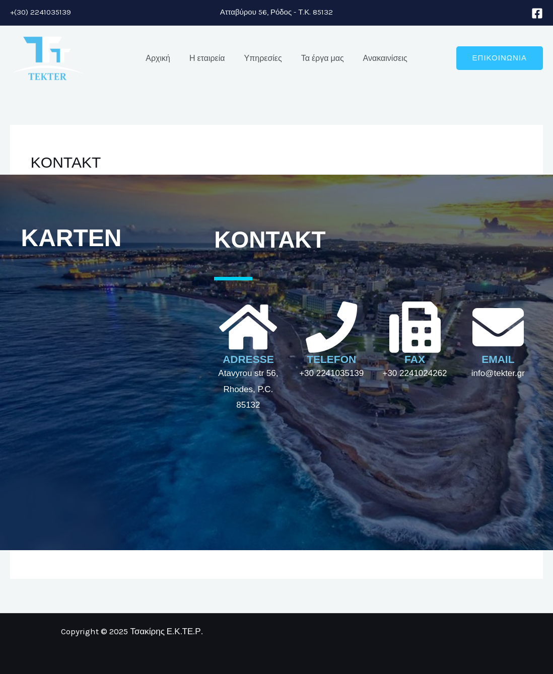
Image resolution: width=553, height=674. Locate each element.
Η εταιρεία (210, 58)
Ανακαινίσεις (379, 58)
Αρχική (164, 58)
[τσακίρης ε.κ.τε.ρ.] (110, 381)
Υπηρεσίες (263, 58)
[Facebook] (537, 13)
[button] (499, 58)
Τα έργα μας (319, 58)
